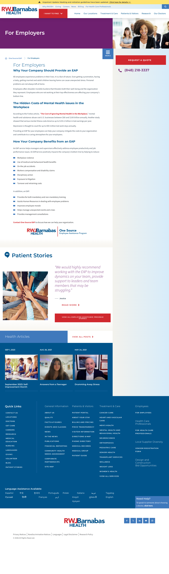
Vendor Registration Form (147, 449)
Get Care (10, 426)
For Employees (143, 413)
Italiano (80, 493)
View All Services (109, 476)
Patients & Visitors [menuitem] (129, 13)
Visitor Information (83, 432)
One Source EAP (15, 58)
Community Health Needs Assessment (55, 452)
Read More (69, 305)
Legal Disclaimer (71, 534)
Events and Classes (55, 427)
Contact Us (12, 413)
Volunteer (11, 459)
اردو (57, 497)
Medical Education (11, 440)
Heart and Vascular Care (111, 419)
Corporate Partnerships (52, 460)
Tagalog (110, 493)
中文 (22, 493)
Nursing (10, 446)
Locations (11, 417)
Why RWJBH (47, 7)
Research (11, 434)
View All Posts (81, 337)
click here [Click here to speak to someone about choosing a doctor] (148, 505)
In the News (51, 436)
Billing (81, 7)
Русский (9, 497)
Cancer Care (106, 413)
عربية (93, 493)
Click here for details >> (120, 2)
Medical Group (80, 451)
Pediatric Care (108, 448)
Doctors (10, 421)
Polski (66, 493)
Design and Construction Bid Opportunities (145, 462)
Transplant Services (111, 457)
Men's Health (107, 425)
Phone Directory (81, 441)
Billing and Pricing (82, 422)
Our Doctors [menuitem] (160, 13)
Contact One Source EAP (24, 222)
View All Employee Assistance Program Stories (83, 317)
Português (53, 493)
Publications (52, 441)
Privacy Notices (19, 534)
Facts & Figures (53, 422)
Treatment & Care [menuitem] (109, 13)
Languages (11, 450)
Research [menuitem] (146, 13)
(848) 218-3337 (137, 70)
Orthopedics (107, 443)
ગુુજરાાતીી (93, 497)
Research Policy (86, 534)
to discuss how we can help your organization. (56, 143)
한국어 (37, 493)
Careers (66, 7)
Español (9, 493)
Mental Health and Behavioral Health (110, 431)
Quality (49, 417)
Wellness (105, 462)
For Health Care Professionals (98, 7)
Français (43, 497)
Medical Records (81, 446)
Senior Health (107, 452)
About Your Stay (81, 417)
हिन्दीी (24, 497)
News (73, 7)
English (109, 497)
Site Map (49, 467)
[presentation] (83, 287)
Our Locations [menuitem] (90, 13)
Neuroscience (107, 438)
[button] (165, 6)
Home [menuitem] (77, 13)
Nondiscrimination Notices (39, 534)
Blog (8, 463)
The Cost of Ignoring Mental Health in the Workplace (64, 113)
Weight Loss (106, 467)
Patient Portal (80, 413)
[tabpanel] (25, 295)
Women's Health (108, 471)
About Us (50, 413)
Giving (58, 7)
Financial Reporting (56, 446)
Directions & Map (81, 436)
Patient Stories (14, 467)
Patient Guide (79, 456)
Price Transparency (83, 427)
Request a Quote (139, 60)
